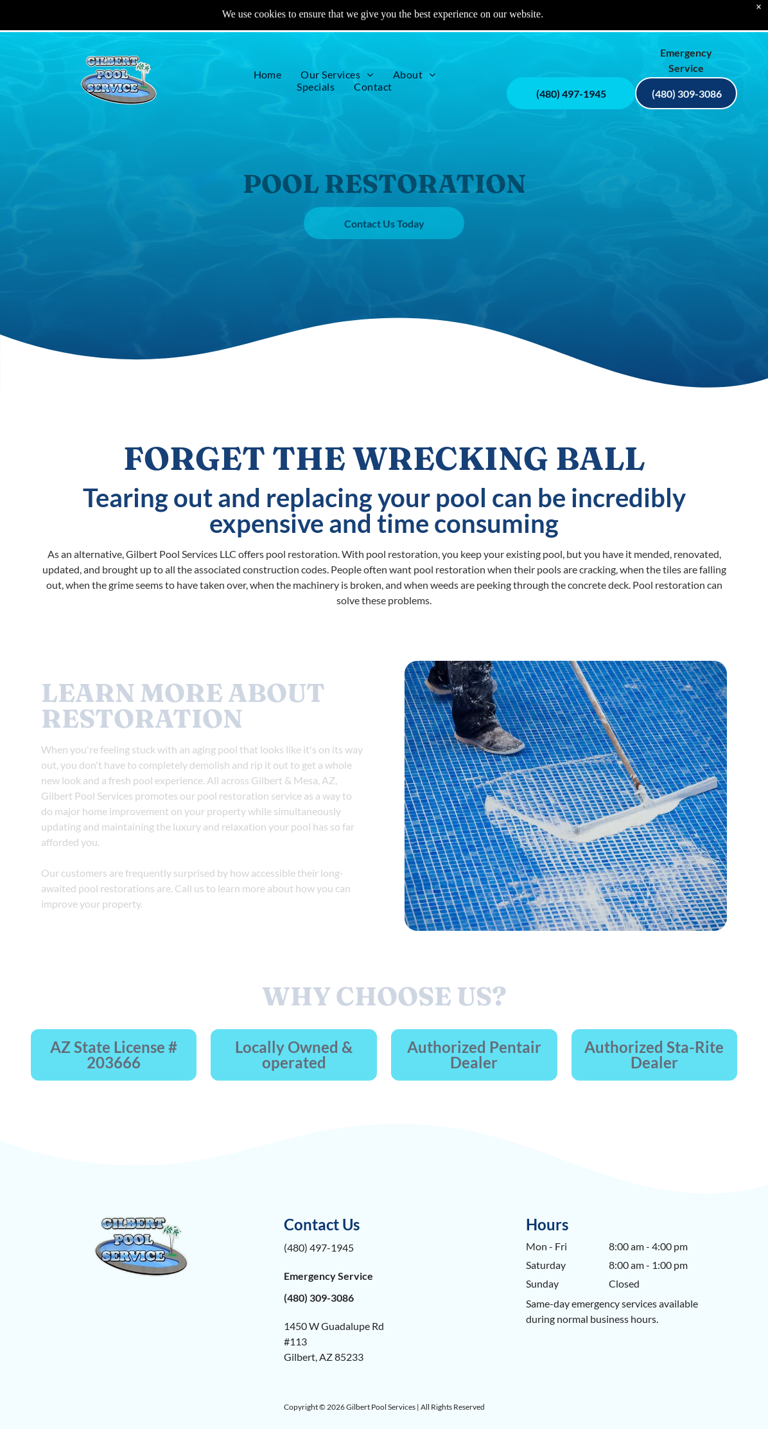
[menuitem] (268, 42)
